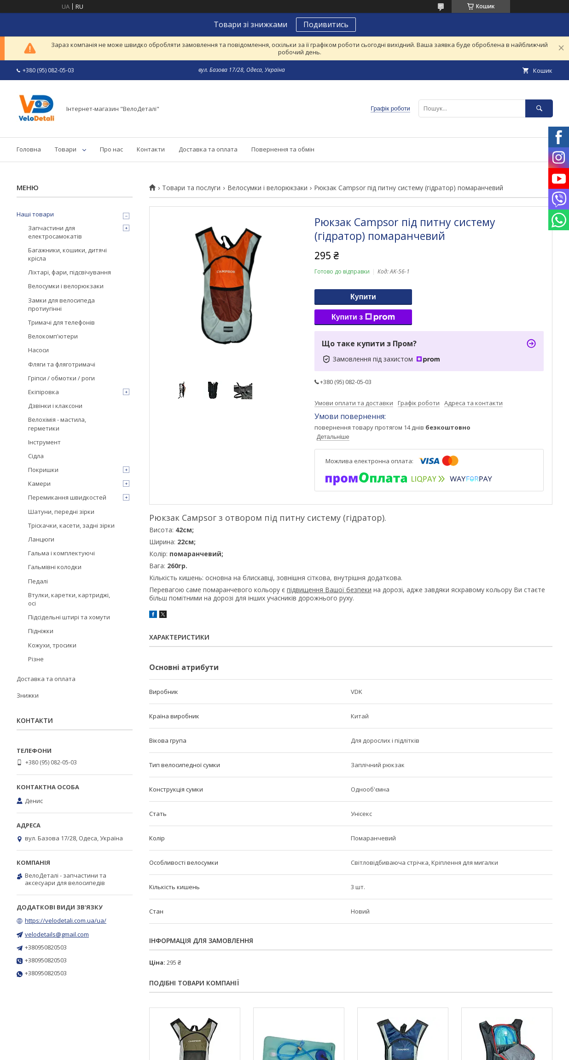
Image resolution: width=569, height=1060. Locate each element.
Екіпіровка (43, 392)
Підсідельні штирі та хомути (69, 617)
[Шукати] (539, 108)
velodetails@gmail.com (57, 934)
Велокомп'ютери (53, 336)
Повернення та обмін (282, 149)
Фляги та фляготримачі (61, 364)
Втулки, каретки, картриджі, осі (69, 599)
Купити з (363, 317)
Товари (65, 149)
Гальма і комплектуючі (61, 553)
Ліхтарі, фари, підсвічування (69, 272)
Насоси (38, 350)
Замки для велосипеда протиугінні (61, 304)
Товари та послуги (191, 188)
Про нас (111, 149)
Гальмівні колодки (54, 567)
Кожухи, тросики (52, 645)
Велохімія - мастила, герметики (57, 423)
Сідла (36, 456)
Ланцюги (41, 539)
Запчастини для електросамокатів (55, 232)
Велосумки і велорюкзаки (267, 188)
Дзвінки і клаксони (55, 406)
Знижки (28, 695)
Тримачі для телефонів (61, 322)
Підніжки (40, 631)
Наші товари (35, 214)
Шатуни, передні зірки (61, 511)
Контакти (151, 149)
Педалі (38, 581)
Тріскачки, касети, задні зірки (71, 525)
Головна (29, 149)
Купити (363, 297)
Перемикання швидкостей (67, 497)
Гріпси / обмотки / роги (61, 378)
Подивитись (325, 24)
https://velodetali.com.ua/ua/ (65, 920)
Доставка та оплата (208, 149)
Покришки (43, 470)
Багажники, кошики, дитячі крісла (67, 254)
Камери (39, 483)
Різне (36, 659)
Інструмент (44, 442)
